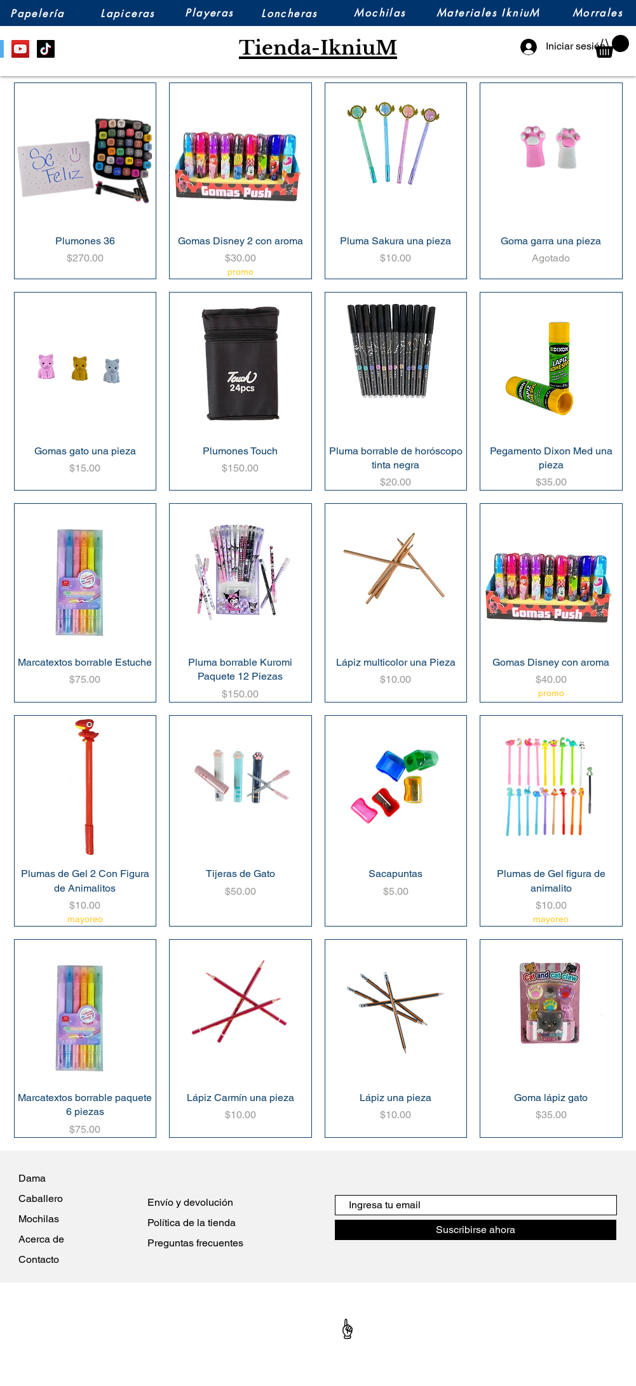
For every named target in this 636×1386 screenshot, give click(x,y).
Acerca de (43, 1239)
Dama (32, 1178)
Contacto (38, 1259)
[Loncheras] (289, 13)
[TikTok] (46, 49)
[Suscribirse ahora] (475, 1230)
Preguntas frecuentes (195, 1243)
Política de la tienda (191, 1223)
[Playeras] (209, 13)
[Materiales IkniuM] (488, 13)
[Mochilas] (380, 13)
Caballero (40, 1198)
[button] (612, 46)
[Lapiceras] (128, 13)
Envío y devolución (190, 1202)
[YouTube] (20, 49)
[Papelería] (38, 13)
